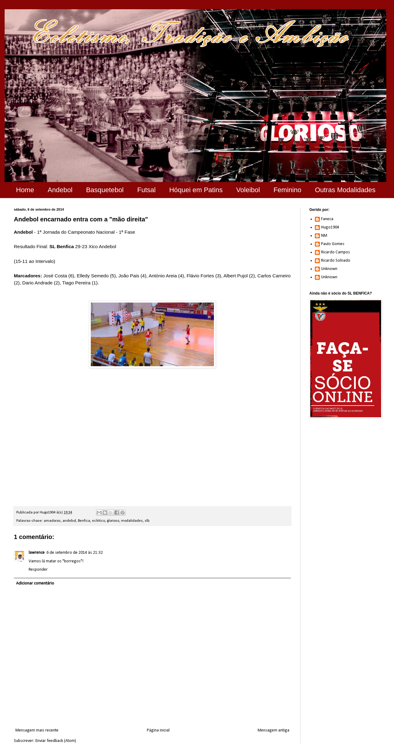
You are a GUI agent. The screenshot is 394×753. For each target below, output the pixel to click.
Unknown (329, 269)
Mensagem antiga (273, 730)
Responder (38, 569)
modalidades (132, 521)
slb (147, 521)
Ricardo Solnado (335, 260)
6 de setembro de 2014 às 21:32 (74, 552)
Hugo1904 (330, 227)
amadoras (52, 521)
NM (324, 235)
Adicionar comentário (35, 583)
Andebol (60, 190)
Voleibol (248, 190)
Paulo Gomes (332, 244)
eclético (98, 521)
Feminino (287, 190)
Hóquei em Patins (196, 190)
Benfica (84, 521)
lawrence (37, 552)
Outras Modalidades (345, 190)
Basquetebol (104, 190)
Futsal (146, 190)
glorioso (113, 521)
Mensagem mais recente (36, 730)
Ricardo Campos (335, 252)
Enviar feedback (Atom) (55, 741)
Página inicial (158, 730)
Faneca (327, 219)
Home (25, 190)
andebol (69, 521)
